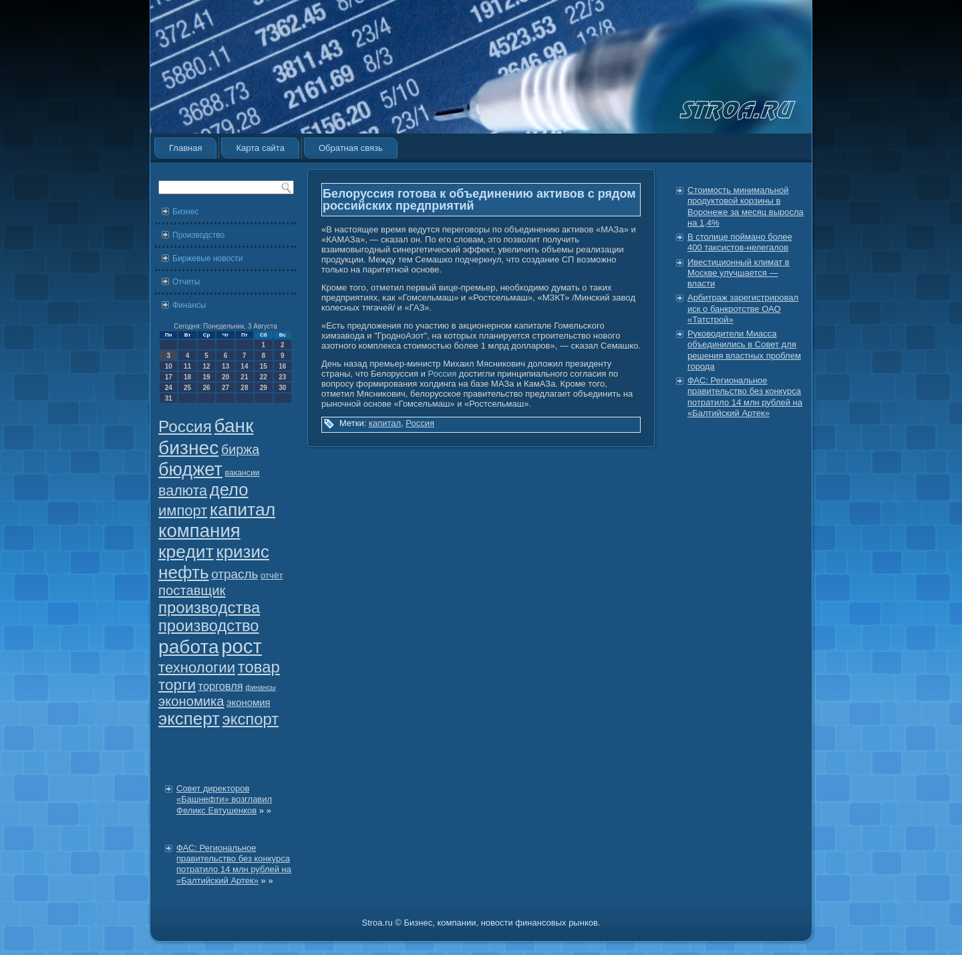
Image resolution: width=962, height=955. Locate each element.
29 (263, 387)
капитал (242, 510)
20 (225, 377)
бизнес (188, 447)
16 (282, 366)
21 (244, 377)
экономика (191, 701)
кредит (186, 552)
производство (208, 625)
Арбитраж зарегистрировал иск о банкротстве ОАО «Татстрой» (742, 309)
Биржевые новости (207, 258)
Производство (198, 235)
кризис (242, 551)
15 (263, 366)
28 (244, 387)
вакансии (242, 473)
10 (168, 366)
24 (168, 387)
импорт (182, 510)
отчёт (272, 575)
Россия (185, 426)
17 (168, 377)
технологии (196, 667)
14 (244, 366)
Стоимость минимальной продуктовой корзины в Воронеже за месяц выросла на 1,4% (745, 206)
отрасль (234, 574)
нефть (183, 572)
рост (241, 646)
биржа (240, 449)
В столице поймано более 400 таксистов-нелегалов (739, 242)
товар (259, 667)
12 (206, 366)
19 (206, 377)
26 (206, 387)
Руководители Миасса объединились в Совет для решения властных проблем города (744, 350)
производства (209, 607)
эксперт (189, 718)
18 (187, 377)
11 (187, 366)
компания (199, 530)
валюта (182, 490)
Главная (185, 148)
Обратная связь (351, 148)
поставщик (191, 590)
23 (282, 377)
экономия (248, 702)
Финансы (189, 305)
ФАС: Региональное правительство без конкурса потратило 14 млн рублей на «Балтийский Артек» (233, 864)
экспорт (250, 719)
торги (177, 685)
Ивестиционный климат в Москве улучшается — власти (738, 273)
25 (187, 387)
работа (188, 646)
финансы (260, 687)
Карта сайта (260, 148)
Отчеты (186, 281)
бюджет (190, 469)
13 (225, 366)
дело (229, 489)
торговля (220, 686)
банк (234, 425)
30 (282, 387)
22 (263, 377)
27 (225, 387)
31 (168, 398)
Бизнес (185, 211)
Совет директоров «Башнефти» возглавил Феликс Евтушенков (224, 799)
